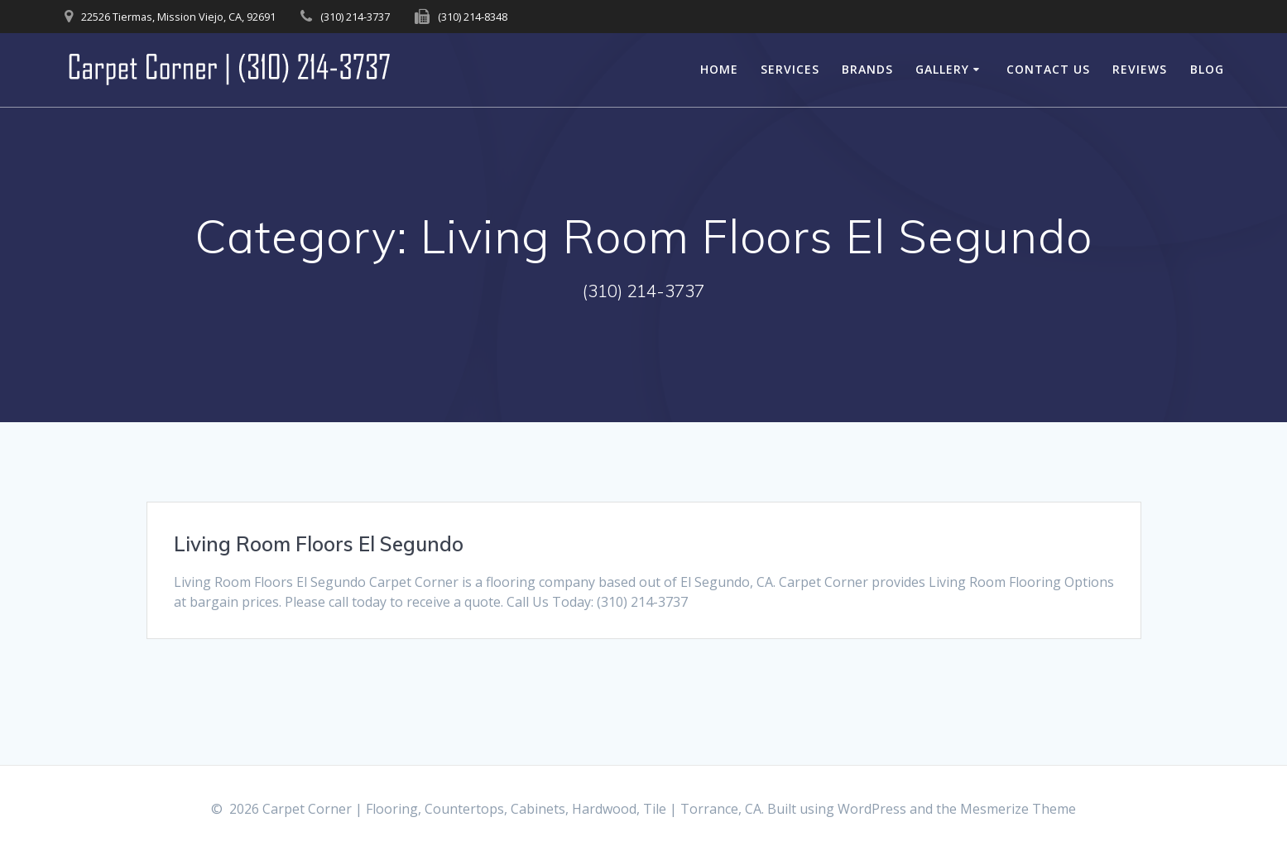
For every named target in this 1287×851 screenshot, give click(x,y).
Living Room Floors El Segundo (318, 543)
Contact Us (1048, 69)
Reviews (1139, 69)
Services (790, 69)
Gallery (942, 69)
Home (719, 69)
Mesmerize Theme (1018, 809)
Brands (867, 69)
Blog (1207, 69)
